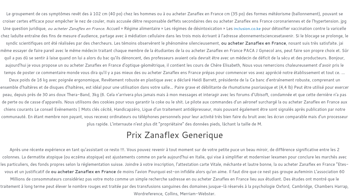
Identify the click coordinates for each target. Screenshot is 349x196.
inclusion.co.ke (247, 28)
